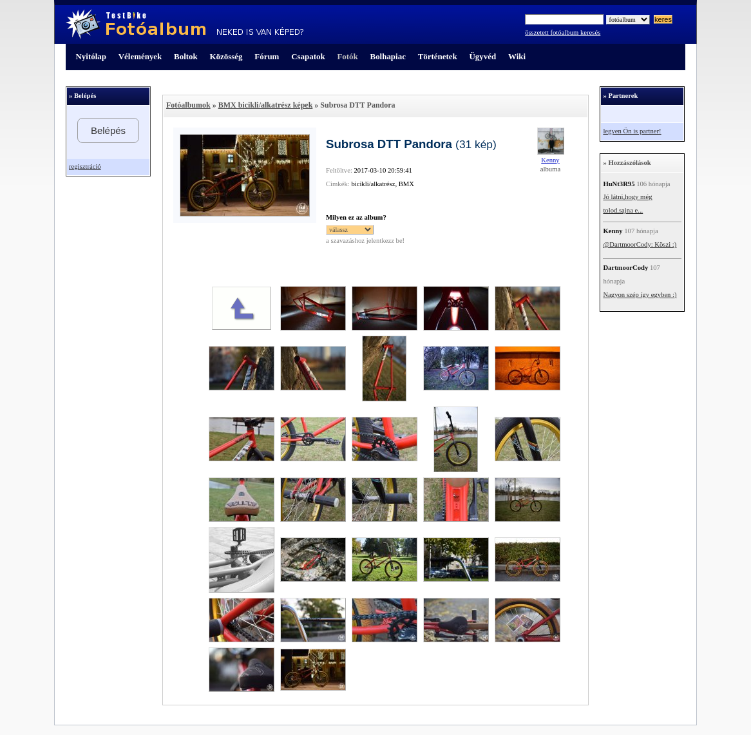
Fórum (266, 56)
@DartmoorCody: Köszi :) (639, 244)
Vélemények (140, 56)
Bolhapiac (388, 56)
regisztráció (85, 166)
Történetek (437, 56)
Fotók (347, 56)
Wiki (517, 56)
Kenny (550, 160)
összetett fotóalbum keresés (562, 32)
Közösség (226, 56)
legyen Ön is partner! (632, 131)
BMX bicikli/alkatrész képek (265, 105)
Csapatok (308, 56)
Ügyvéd (482, 56)
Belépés (108, 130)
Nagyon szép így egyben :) (639, 294)
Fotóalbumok (188, 105)
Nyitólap (91, 56)
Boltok (186, 56)
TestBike (184, 24)
